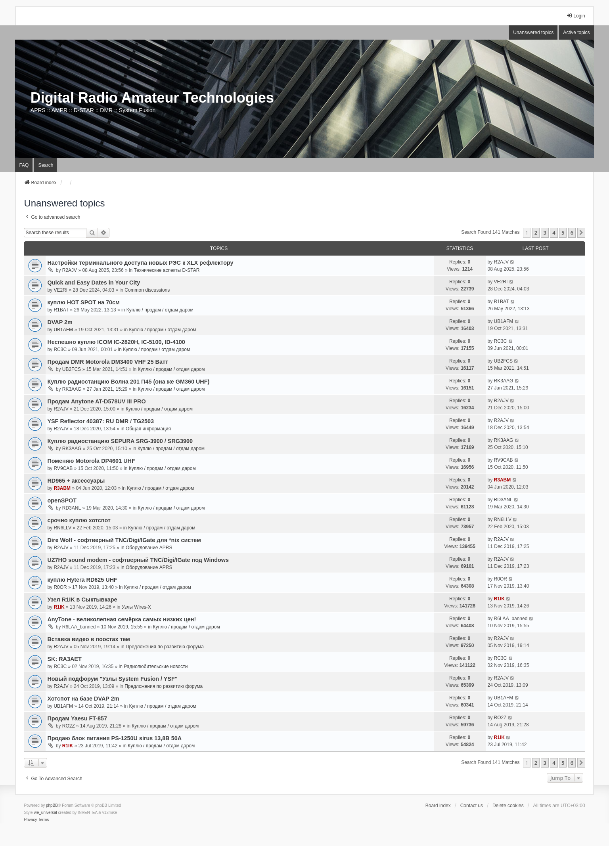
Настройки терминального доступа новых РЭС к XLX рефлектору (140, 263)
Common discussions (147, 290)
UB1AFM (63, 329)
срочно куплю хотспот (79, 520)
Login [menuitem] (575, 16)
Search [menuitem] (45, 165)
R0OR (60, 587)
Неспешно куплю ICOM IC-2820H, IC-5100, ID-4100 (116, 342)
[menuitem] (30, 819)
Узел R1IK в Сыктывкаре (82, 599)
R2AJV (69, 270)
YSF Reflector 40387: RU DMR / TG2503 (100, 421)
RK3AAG (72, 389)
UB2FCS (71, 369)
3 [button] (544, 232)
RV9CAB (63, 468)
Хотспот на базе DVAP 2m (83, 698)
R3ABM (62, 488)
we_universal (45, 812)
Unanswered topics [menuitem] (533, 32)
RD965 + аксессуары (76, 480)
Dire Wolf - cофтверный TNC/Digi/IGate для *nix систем (124, 540)
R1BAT (61, 310)
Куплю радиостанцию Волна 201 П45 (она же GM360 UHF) (128, 381)
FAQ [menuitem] (24, 165)
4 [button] (553, 232)
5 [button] (562, 232)
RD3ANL (71, 508)
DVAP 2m (59, 322)
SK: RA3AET (64, 659)
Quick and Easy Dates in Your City (93, 282)
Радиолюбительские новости (156, 666)
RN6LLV (62, 528)
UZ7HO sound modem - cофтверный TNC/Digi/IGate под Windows (138, 560)
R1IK (59, 607)
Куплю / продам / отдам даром (159, 310)
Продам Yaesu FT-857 (77, 718)
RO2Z (68, 726)
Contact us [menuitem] (471, 805)
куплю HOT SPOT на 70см (83, 302)
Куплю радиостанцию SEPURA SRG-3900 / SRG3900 (120, 441)
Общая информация (148, 429)
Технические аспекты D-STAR (167, 270)
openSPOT (62, 500)
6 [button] (572, 232)
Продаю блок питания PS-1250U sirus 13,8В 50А (114, 738)
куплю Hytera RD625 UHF (82, 580)
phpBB (52, 805)
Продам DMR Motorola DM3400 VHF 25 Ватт (107, 362)
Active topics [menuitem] (576, 32)
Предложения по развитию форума (165, 646)
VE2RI (60, 290)
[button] (581, 232)
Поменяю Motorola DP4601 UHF (91, 461)
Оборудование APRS (149, 547)
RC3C (60, 349)
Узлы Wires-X (136, 607)
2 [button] (535, 232)
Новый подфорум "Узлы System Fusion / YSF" (112, 679)
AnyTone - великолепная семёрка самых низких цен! (121, 619)
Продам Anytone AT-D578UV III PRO (96, 401)
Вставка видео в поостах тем (88, 639)
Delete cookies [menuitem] (508, 805)
